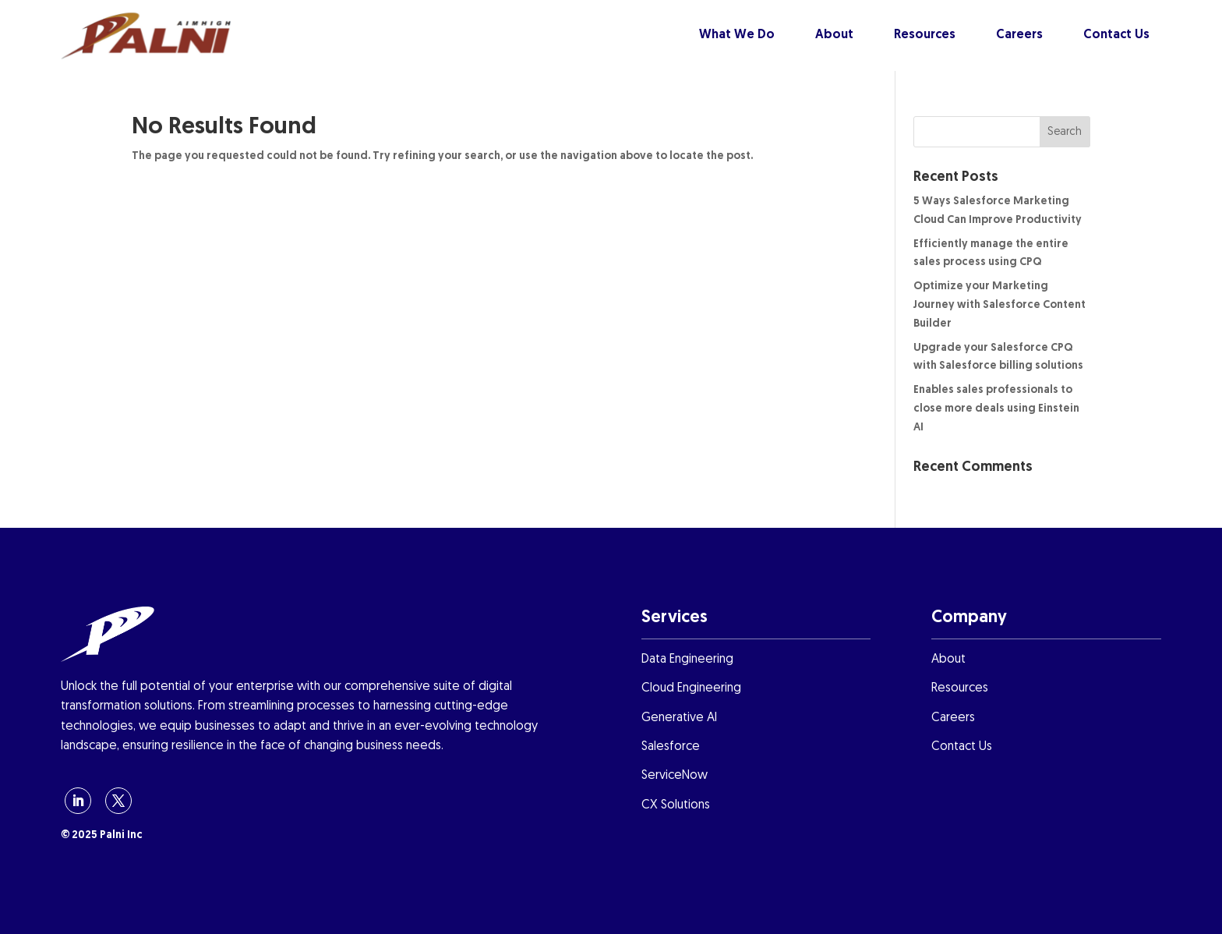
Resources (924, 35)
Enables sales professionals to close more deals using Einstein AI (996, 408)
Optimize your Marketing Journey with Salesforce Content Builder (999, 305)
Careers (1019, 35)
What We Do (737, 35)
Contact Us (1116, 35)
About (834, 35)
